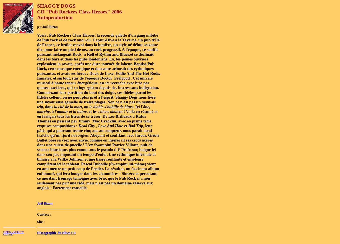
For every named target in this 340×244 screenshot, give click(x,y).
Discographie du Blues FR (56, 233)
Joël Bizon (44, 203)
